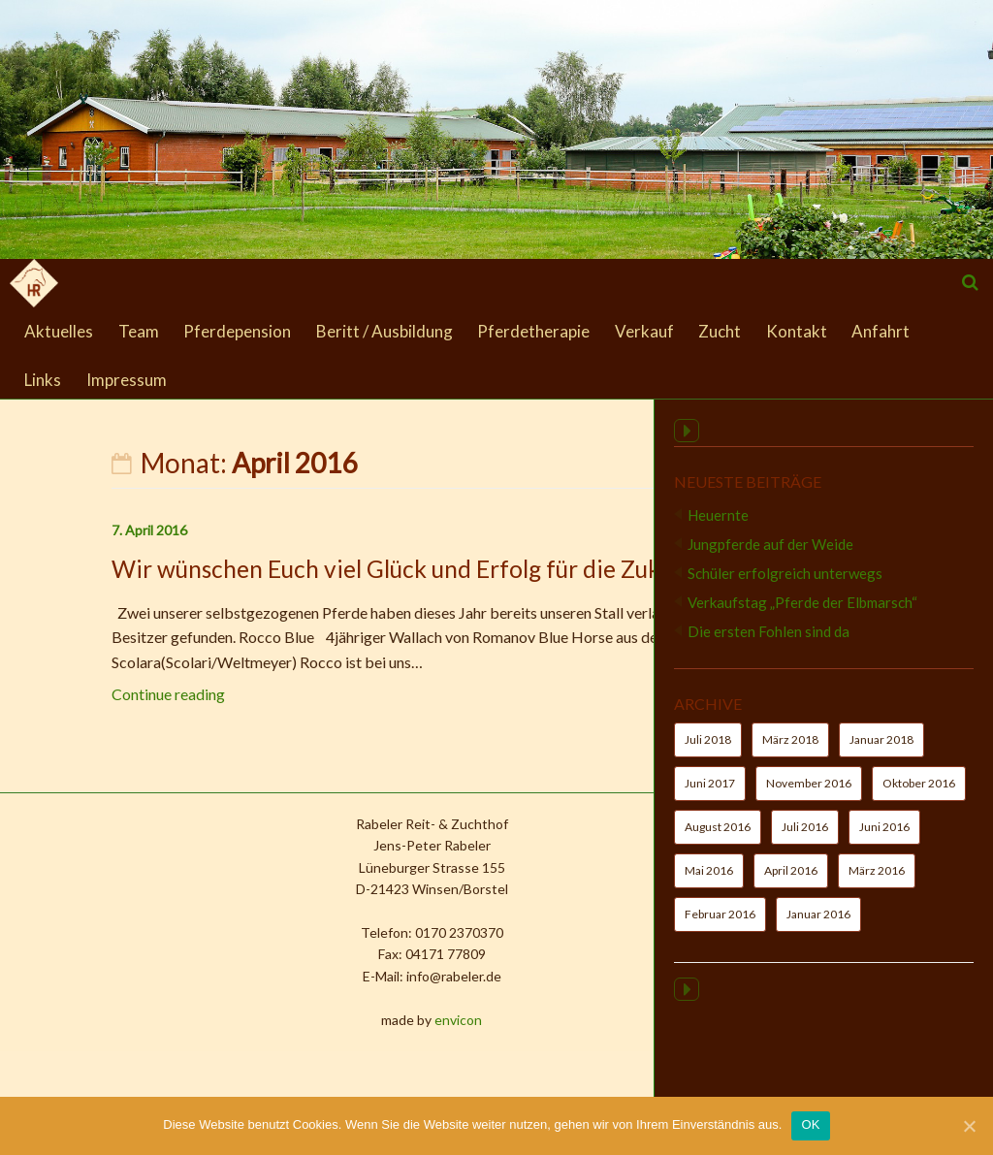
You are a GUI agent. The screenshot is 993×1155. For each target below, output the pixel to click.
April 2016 (790, 882)
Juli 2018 (708, 751)
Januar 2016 (818, 925)
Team (138, 331)
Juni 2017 (710, 794)
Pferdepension (237, 331)
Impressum (126, 379)
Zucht (719, 331)
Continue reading (76, 694)
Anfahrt (880, 331)
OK (810, 1124)
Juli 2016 (805, 838)
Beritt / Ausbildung (384, 331)
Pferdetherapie (533, 331)
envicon (353, 1019)
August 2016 (718, 838)
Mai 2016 (709, 882)
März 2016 (877, 882)
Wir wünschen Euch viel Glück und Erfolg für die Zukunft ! (323, 569)
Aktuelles (58, 331)
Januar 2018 (881, 751)
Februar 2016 (720, 925)
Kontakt (796, 331)
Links (42, 379)
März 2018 (790, 751)
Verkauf (644, 331)
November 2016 (808, 794)
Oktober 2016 (918, 794)
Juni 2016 (884, 838)
